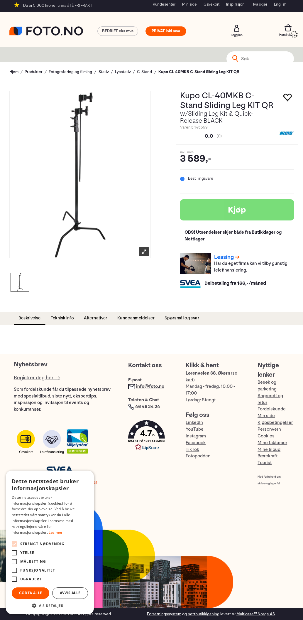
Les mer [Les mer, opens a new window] (55, 532)
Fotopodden (198, 456)
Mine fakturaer (272, 443)
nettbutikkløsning (203, 613)
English (280, 4)
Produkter (34, 71)
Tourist (265, 463)
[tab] (29, 318)
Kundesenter (164, 4)
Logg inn (237, 28)
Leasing (224, 257)
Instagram (196, 436)
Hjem (13, 71)
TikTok (192, 449)
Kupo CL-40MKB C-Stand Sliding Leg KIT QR (198, 71)
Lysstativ (123, 71)
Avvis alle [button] (70, 592)
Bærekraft (267, 456)
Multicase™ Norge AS (255, 613)
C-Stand (144, 71)
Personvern (269, 429)
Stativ (104, 71)
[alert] (50, 542)
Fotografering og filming (70, 71)
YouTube (195, 429)
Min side (189, 4)
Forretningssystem (164, 613)
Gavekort (211, 4)
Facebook (196, 443)
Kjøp (237, 210)
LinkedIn (194, 422)
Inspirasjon (235, 4)
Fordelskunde (272, 409)
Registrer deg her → (37, 378)
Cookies (266, 436)
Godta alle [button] (30, 592)
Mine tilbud (269, 449)
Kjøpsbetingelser (275, 422)
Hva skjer (259, 4)
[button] (151, 436)
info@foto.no (150, 386)
